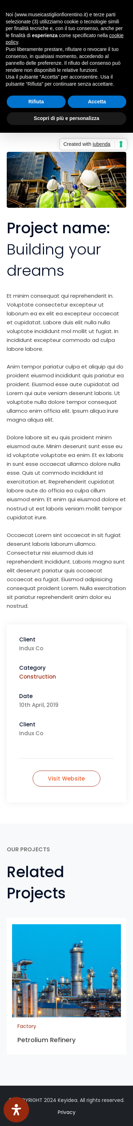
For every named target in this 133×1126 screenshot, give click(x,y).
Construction (37, 676)
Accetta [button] (97, 101)
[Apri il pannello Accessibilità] (16, 1109)
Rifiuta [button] (36, 101)
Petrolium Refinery (46, 1039)
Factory (26, 1026)
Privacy (67, 1112)
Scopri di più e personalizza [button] (66, 118)
